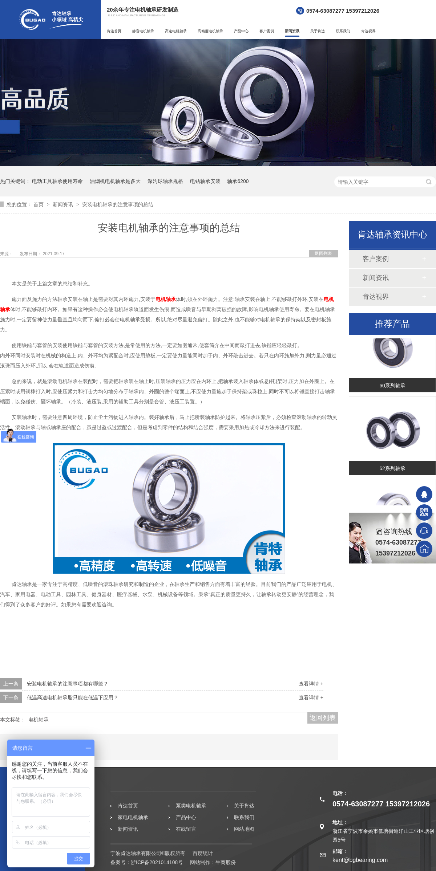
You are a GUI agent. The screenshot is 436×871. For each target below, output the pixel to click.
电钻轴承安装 (205, 181)
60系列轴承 (392, 387)
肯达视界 (368, 31)
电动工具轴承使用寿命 (57, 181)
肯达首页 (114, 31)
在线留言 (186, 829)
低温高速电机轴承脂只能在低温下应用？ (72, 697)
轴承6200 (238, 181)
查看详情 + (311, 684)
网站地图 (244, 829)
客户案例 (266, 31)
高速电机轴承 (176, 31)
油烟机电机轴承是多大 (115, 181)
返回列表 (323, 253)
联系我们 (343, 31)
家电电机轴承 (133, 817)
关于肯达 (317, 31)
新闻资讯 (292, 31)
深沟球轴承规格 (165, 181)
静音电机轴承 (143, 31)
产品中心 (241, 31)
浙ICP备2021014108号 (157, 862)
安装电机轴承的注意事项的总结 (117, 204)
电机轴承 (166, 299)
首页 (39, 204)
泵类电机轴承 (191, 806)
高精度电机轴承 (210, 31)
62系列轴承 (392, 469)
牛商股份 (225, 862)
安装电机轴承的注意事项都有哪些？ (67, 684)
